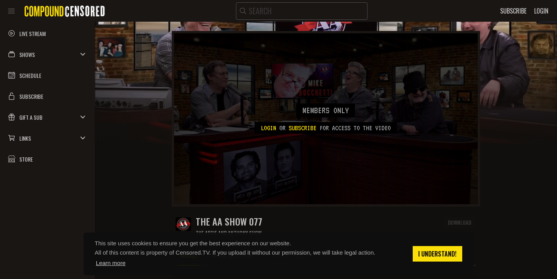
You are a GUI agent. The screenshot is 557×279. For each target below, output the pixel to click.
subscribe (302, 128)
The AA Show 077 (229, 221)
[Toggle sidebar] (11, 11)
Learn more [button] (111, 263)
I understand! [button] (437, 253)
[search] (301, 11)
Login (268, 128)
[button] (47, 54)
